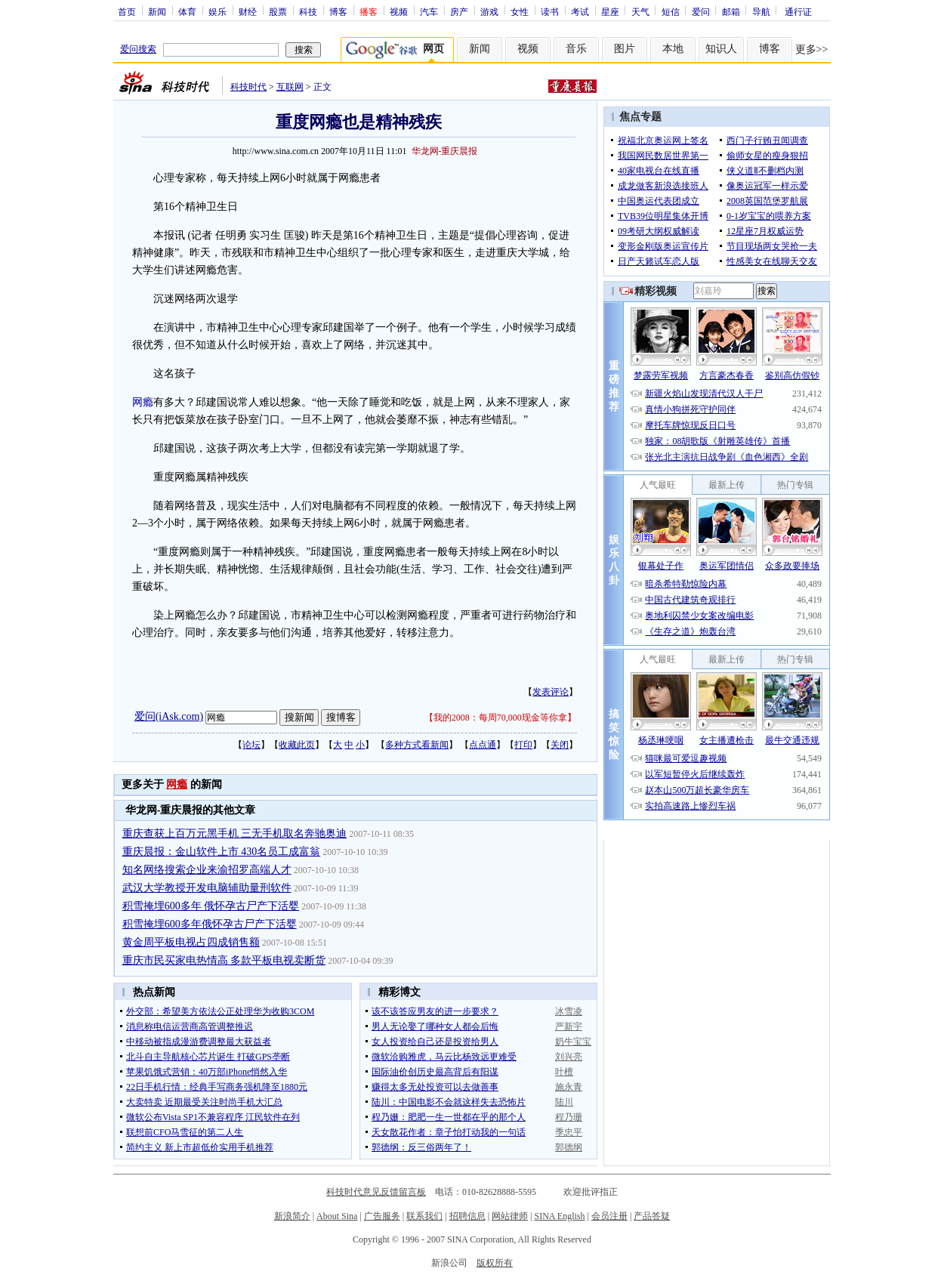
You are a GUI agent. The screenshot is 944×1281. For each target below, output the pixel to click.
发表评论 (550, 692)
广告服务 (382, 1216)
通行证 (798, 11)
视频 (399, 11)
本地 (672, 48)
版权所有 (495, 1263)
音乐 (576, 48)
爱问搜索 (138, 49)
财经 (248, 11)
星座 (610, 11)
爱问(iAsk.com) (168, 716)
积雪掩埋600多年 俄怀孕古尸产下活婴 (211, 906)
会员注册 (609, 1216)
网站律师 (510, 1216)
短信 (671, 11)
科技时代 (248, 87)
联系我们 (424, 1216)
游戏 (489, 11)
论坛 (251, 744)
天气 (640, 11)
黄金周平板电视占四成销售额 (191, 942)
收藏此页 (297, 744)
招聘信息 (467, 1216)
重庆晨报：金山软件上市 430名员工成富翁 (221, 851)
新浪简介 (292, 1216)
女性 (520, 11)
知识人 (721, 48)
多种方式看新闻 (417, 744)
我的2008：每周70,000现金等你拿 (500, 717)
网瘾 (142, 402)
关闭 (560, 744)
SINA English (559, 1216)
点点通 (482, 744)
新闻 (157, 11)
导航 (761, 11)
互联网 (290, 87)
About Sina (336, 1216)
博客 (338, 11)
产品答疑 (652, 1216)
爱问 (701, 11)
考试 (580, 11)
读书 (550, 11)
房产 (459, 11)
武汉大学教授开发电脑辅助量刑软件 (207, 888)
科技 (308, 11)
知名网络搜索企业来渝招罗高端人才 (207, 869)
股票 (278, 11)
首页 (127, 11)
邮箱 (731, 11)
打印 (523, 744)
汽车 (429, 11)
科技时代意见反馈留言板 (376, 1192)
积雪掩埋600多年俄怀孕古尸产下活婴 (209, 924)
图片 (624, 48)
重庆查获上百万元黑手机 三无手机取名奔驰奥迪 (234, 833)
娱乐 (217, 11)
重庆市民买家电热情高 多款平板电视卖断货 (224, 960)
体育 (187, 11)
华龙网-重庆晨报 (445, 151)
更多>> (811, 49)
